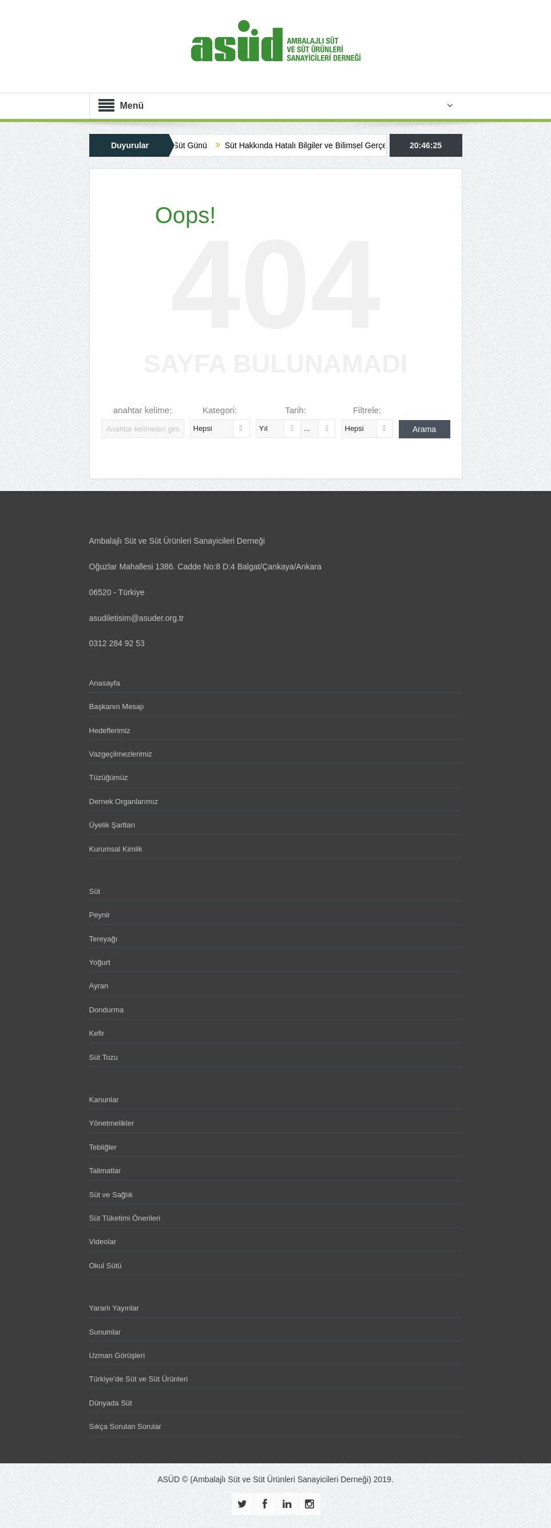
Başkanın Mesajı (116, 706)
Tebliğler (103, 1147)
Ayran (99, 985)
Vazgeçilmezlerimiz (120, 754)
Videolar (102, 1241)
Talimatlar (105, 1170)
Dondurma (106, 1010)
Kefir (97, 1033)
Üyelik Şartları (112, 825)
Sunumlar (105, 1332)
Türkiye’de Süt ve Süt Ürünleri (138, 1379)
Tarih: (295, 410)
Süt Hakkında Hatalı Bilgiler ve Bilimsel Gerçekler (317, 145)
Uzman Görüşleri (117, 1355)
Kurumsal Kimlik (115, 849)
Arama (424, 429)
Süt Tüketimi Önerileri (125, 1218)
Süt (95, 891)
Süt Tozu (103, 1057)
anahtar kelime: (142, 410)
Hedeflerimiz (109, 730)
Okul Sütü (105, 1265)
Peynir (99, 915)
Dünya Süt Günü (182, 145)
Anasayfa (104, 683)
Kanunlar (104, 1099)
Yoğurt (99, 962)
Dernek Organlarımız (123, 801)
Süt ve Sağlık (111, 1194)
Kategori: (220, 410)
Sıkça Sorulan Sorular (125, 1426)
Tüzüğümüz (108, 777)
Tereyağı (103, 939)
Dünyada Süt (110, 1403)
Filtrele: (367, 410)
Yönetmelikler (111, 1123)
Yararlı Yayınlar (114, 1308)
